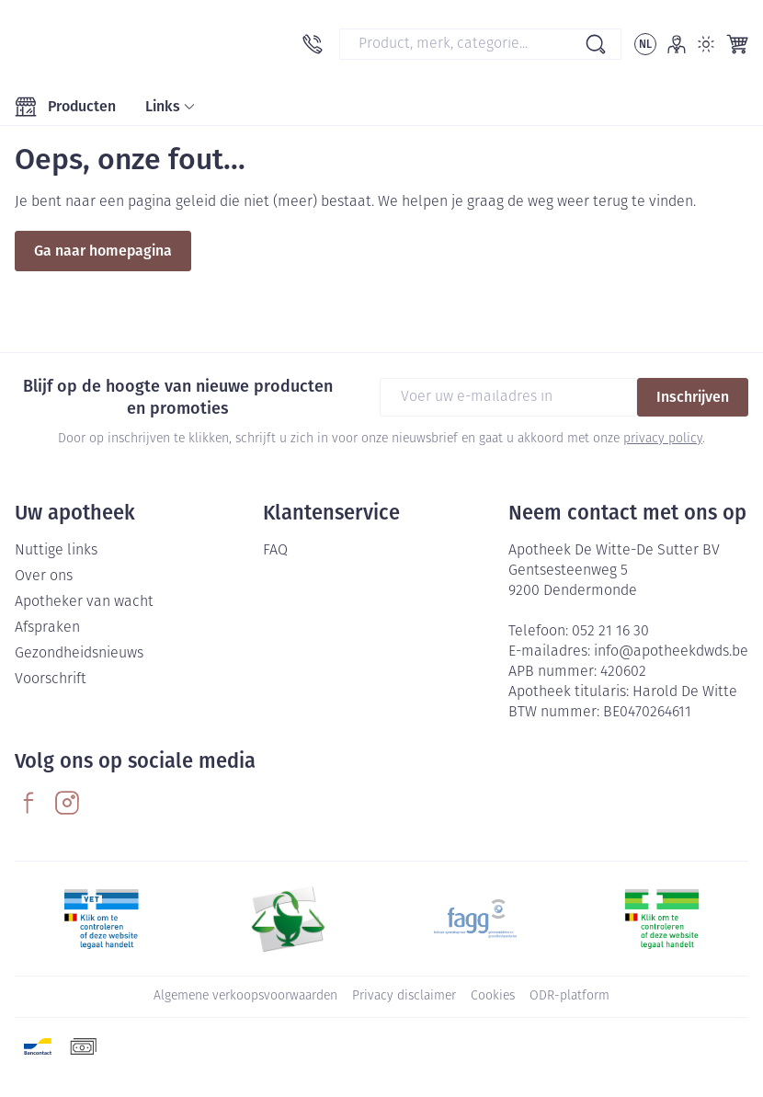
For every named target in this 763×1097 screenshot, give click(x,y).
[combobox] (480, 44)
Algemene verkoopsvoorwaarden (245, 996)
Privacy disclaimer (404, 996)
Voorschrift (50, 679)
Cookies (493, 996)
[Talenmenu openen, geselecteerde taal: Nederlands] (645, 44)
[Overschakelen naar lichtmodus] (706, 44)
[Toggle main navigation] (65, 106)
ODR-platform (569, 996)
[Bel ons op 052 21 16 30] (312, 44)
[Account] (676, 44)
